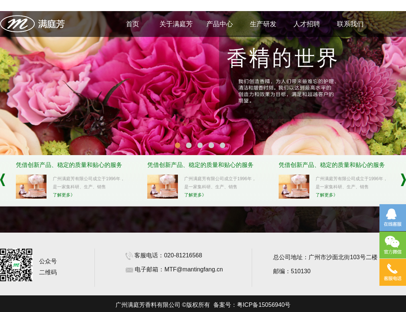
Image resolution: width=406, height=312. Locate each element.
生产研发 (263, 24)
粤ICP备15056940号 (264, 305)
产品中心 (219, 24)
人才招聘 (306, 24)
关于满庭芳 (176, 24)
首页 (132, 24)
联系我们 (350, 24)
